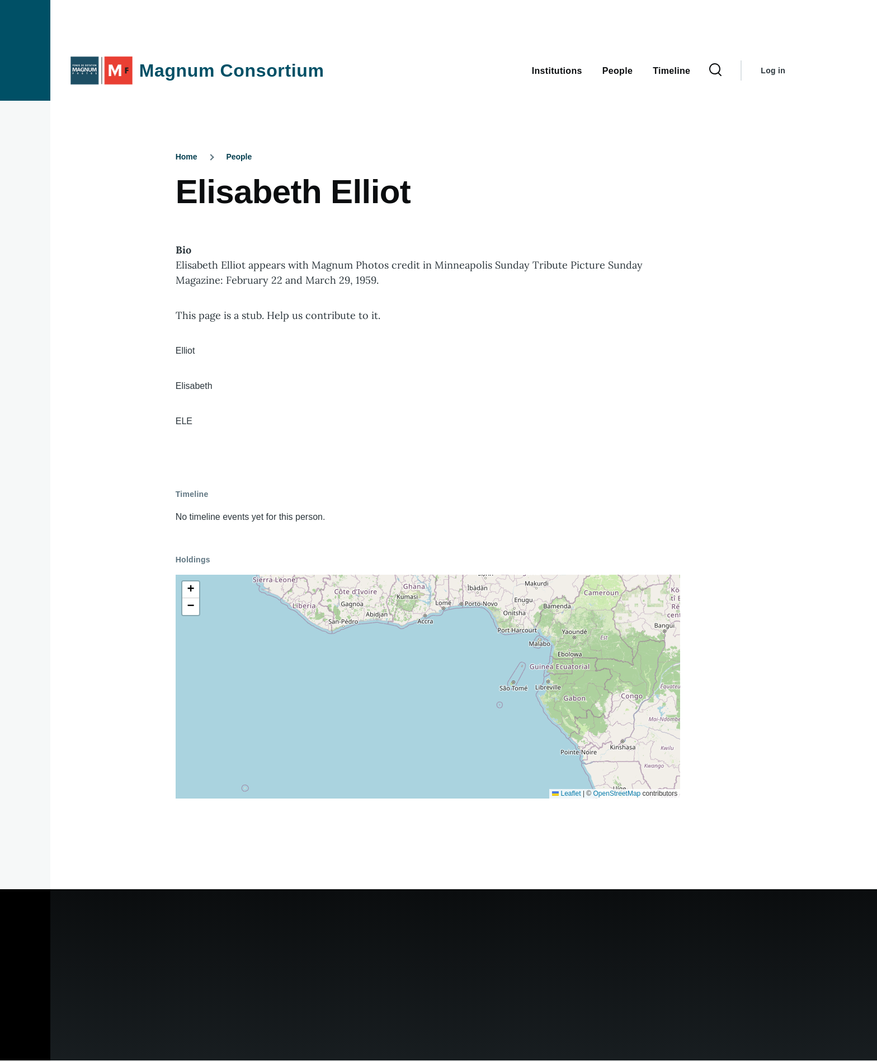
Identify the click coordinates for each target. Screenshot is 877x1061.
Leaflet (566, 793)
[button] (190, 589)
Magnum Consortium (231, 70)
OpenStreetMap (617, 793)
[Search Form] (715, 70)
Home (186, 156)
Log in (773, 70)
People (239, 156)
